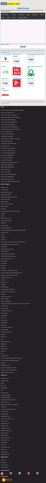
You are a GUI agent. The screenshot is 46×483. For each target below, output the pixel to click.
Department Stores (6, 218)
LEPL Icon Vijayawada (6, 157)
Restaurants (4, 442)
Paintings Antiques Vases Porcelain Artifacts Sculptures (15, 303)
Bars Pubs (3, 385)
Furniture (3, 239)
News (3, 17)
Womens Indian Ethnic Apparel (9, 370)
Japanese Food (5, 423)
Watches (3, 363)
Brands (14, 14)
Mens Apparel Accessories (8, 289)
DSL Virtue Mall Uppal (6, 131)
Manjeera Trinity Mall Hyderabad (9, 162)
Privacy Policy (4, 465)
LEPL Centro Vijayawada (7, 155)
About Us (3, 460)
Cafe (2, 390)
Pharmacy (3, 317)
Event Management (6, 227)
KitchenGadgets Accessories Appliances (11, 272)
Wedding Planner (5, 365)
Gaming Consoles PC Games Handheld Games (13, 242)
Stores (14, 17)
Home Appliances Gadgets (8, 253)
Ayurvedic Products (6, 194)
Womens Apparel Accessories (8, 367)
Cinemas (3, 213)
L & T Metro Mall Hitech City (8, 150)
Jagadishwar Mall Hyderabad (8, 143)
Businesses (21, 14)
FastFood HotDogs (6, 397)
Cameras (3, 208)
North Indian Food (5, 437)
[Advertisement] (23, 31)
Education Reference (6, 220)
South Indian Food (5, 447)
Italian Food (4, 421)
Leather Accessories (6, 277)
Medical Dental (5, 287)
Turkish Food (4, 452)
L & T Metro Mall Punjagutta (8, 153)
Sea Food (3, 444)
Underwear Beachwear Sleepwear (10, 360)
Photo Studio (4, 320)
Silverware (3, 336)
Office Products (5, 299)
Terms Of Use (4, 467)
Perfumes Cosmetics (6, 310)
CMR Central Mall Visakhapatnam (10, 127)
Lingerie (3, 280)
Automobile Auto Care (6, 192)
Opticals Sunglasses (6, 301)
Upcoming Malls (22, 17)
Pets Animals (4, 315)
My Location (5, 14)
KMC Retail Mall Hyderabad (8, 148)
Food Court (4, 407)
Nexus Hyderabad (5, 169)
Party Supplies (4, 308)
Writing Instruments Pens (7, 372)
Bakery (2, 383)
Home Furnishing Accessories (8, 256)
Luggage (3, 284)
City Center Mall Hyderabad (8, 124)
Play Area (3, 325)
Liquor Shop (4, 282)
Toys (2, 353)
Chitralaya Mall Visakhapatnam (9, 122)
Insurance (3, 265)
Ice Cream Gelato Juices (7, 418)
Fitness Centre (4, 232)
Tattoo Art (3, 351)
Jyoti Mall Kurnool (5, 145)
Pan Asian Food (5, 440)
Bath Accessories (5, 199)
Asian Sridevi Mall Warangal (8, 119)
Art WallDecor (4, 189)
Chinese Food (4, 392)
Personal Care (4, 313)
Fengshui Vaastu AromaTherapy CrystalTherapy (13, 230)
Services (3, 334)
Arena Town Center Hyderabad (9, 115)
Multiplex (3, 294)
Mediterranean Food (6, 430)
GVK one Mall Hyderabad (7, 134)
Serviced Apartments (6, 332)
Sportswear (4, 344)
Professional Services (6, 327)
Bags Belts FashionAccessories (9, 197)
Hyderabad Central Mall (7, 136)
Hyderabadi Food (5, 416)
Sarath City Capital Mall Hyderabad (10, 181)
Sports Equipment (5, 341)
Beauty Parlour (5, 201)
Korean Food (4, 425)
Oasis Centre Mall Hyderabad (8, 174)
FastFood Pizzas (5, 402)
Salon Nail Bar (4, 329)
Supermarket (4, 348)
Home (2, 44)
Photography (4, 322)
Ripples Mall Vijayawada (7, 179)
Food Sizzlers (4, 411)
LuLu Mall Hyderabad (6, 160)
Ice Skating (4, 263)
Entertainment (4, 225)
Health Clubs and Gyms (7, 249)
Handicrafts (4, 246)
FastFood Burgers (5, 395)
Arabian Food (4, 380)
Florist (2, 235)
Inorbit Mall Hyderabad (7, 141)
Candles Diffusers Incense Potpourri (10, 211)
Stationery (3, 346)
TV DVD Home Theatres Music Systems (11, 358)
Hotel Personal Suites (6, 258)
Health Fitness (4, 251)
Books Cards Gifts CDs (7, 204)
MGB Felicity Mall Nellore (7, 167)
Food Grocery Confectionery (8, 409)
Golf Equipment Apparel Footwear (9, 244)
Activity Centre (4, 187)
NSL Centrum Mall (5, 172)
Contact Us (4, 462)
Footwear (3, 237)
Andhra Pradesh (23, 8)
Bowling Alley (4, 206)
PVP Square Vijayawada (7, 176)
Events (42, 14)
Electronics (4, 223)
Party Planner (4, 306)
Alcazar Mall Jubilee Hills (7, 112)
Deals (28, 14)
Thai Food (3, 449)
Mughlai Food (4, 435)
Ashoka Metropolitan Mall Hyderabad (10, 117)
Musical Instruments (6, 296)
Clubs (2, 216)
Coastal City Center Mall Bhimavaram (10, 129)
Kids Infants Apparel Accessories (9, 270)
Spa (2, 339)
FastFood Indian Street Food (8, 399)
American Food (5, 378)
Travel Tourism (4, 355)
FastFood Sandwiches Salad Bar (9, 404)
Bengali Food (4, 388)
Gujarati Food (4, 414)
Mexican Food (4, 433)
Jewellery (3, 268)
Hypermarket (4, 261)
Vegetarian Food (5, 454)
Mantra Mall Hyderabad (7, 164)
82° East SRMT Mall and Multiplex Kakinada (12, 110)
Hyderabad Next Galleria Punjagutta (10, 138)
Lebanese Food (5, 428)
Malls (8, 17)
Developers (35, 14)
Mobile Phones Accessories (8, 291)
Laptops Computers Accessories (9, 275)
